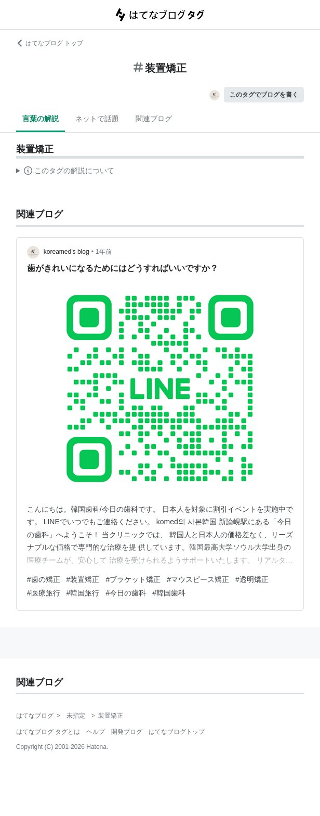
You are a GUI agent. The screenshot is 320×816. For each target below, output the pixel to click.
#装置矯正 (83, 579)
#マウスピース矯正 (198, 579)
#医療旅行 (43, 593)
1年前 (104, 251)
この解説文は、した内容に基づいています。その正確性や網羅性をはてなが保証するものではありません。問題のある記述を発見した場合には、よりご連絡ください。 (65, 172)
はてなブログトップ (177, 731)
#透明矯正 (252, 579)
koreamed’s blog (66, 251)
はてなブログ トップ (49, 43)
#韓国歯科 (168, 593)
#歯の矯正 (43, 579)
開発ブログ (126, 731)
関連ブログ (154, 118)
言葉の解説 (40, 118)
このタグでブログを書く (264, 94)
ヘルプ (95, 731)
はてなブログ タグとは (48, 731)
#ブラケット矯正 (133, 579)
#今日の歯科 (125, 593)
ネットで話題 (97, 118)
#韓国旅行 (83, 593)
